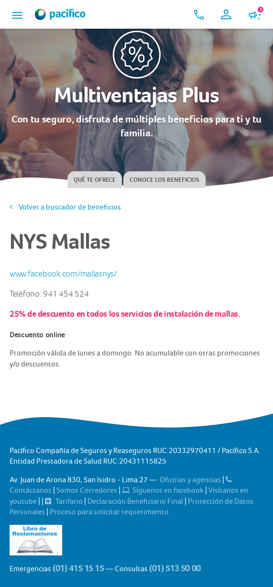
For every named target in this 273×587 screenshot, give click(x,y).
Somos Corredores (87, 490)
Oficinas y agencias (191, 479)
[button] (17, 14)
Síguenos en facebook (163, 490)
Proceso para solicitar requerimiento (109, 511)
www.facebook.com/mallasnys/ (63, 274)
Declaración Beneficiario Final (136, 501)
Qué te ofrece (95, 179)
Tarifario (64, 501)
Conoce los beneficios (164, 179)
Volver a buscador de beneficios (65, 206)
